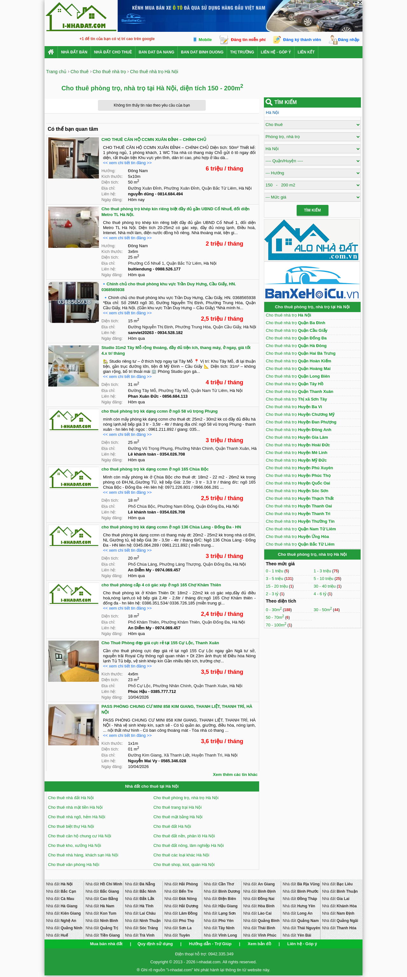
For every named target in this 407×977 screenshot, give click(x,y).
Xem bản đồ (259, 943)
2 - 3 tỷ (273, 593)
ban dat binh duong (202, 52)
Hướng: (108, 170)
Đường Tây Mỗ (142, 390)
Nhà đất (59, 884)
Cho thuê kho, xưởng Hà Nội (74, 845)
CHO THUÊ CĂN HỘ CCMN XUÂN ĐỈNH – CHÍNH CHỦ (153, 139)
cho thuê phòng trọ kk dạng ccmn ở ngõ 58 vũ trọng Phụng (159, 411)
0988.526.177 (168, 269)
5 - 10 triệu (324, 578)
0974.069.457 (168, 570)
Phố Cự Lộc (139, 685)
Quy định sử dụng (155, 943)
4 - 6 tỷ (321, 593)
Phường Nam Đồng (175, 506)
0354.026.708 (172, 454)
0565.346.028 (173, 760)
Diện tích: (110, 182)
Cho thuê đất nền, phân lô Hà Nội (184, 836)
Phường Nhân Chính (194, 448)
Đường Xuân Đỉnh (145, 188)
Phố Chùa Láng (142, 564)
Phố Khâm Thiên (143, 622)
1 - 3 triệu (323, 571)
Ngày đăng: (112, 199)
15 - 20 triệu (277, 586)
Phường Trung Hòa (193, 327)
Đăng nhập (348, 39)
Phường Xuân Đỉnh (181, 188)
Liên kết (306, 52)
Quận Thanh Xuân (232, 448)
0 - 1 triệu (275, 571)
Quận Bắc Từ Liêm (219, 188)
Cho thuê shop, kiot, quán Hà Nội (184, 864)
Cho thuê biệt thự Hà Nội (71, 826)
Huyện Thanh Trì (207, 755)
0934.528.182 (170, 332)
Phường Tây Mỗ (173, 390)
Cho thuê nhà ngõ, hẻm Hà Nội (76, 816)
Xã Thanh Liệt (176, 755)
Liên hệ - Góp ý (276, 52)
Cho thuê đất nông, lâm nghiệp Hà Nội (189, 845)
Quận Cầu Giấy (227, 327)
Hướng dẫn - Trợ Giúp (210, 943)
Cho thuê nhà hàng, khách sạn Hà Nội (83, 855)
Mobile (205, 39)
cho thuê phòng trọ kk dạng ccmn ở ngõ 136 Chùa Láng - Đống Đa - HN (171, 527)
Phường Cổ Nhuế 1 (146, 263)
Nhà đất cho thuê (113, 52)
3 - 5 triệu (275, 578)
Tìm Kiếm (312, 210)
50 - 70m (275, 617)
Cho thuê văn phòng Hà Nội (73, 864)
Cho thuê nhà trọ (288, 315)
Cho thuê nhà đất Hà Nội (71, 797)
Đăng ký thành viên (302, 39)
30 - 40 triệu (325, 586)
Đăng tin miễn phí (248, 39)
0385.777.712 (163, 691)
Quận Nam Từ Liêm (209, 390)
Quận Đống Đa (210, 506)
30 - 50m (323, 609)
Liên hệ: (108, 194)
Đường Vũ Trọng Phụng (150, 448)
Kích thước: (112, 176)
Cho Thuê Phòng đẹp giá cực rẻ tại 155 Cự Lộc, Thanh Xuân (160, 642)
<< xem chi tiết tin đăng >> (127, 162)
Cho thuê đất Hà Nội (172, 826)
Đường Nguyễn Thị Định (150, 327)
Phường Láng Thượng (180, 564)
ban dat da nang (156, 52)
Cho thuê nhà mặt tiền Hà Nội (75, 807)
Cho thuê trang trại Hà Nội (178, 807)
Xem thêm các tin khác (235, 774)
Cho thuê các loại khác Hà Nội (181, 855)
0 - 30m (274, 609)
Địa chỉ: (108, 188)
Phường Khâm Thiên (180, 622)
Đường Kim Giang (145, 755)
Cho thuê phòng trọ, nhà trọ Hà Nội (186, 797)
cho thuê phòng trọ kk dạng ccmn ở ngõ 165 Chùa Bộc (155, 469)
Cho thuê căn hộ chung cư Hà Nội (79, 836)
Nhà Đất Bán (74, 52)
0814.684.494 (170, 194)
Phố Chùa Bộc (141, 506)
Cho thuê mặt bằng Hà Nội (178, 816)
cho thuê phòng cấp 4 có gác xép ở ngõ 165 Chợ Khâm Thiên (161, 585)
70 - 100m (276, 625)
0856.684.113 (175, 396)
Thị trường (242, 52)
